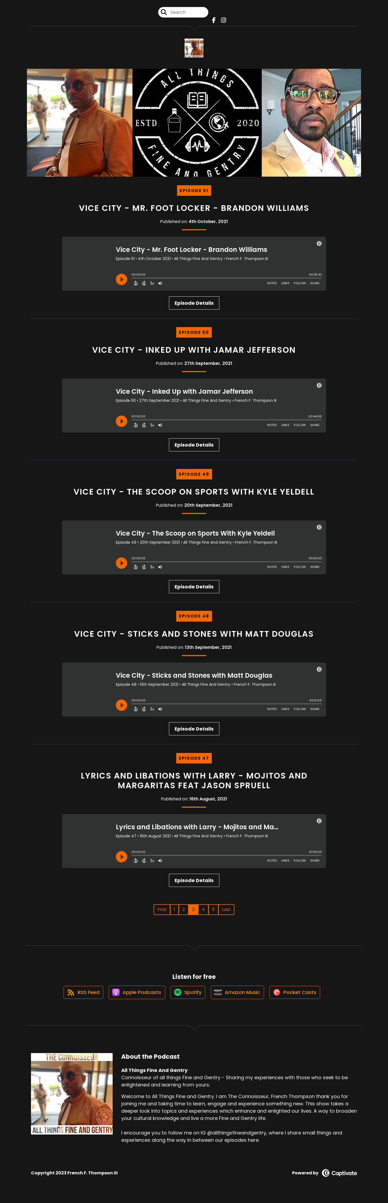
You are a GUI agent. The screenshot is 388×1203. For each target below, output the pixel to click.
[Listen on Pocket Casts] (298, 997)
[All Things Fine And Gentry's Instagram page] (222, 21)
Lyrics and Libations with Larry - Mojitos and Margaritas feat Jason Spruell (194, 782)
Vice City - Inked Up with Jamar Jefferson (194, 352)
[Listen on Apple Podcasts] (134, 997)
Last (226, 912)
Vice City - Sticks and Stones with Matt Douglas (194, 636)
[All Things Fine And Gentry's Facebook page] (214, 21)
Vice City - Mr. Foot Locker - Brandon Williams (194, 210)
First (162, 912)
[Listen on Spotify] (187, 997)
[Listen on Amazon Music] (239, 997)
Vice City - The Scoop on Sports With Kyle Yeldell (194, 494)
